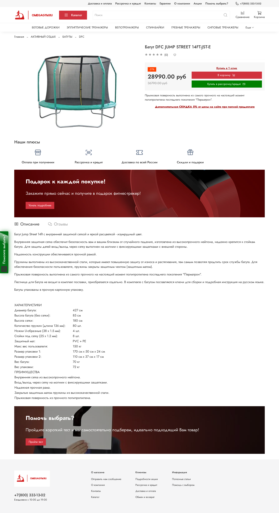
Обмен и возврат (144, 497)
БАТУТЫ (67, 37)
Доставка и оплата (100, 3)
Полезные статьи (181, 479)
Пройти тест (36, 442)
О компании (182, 3)
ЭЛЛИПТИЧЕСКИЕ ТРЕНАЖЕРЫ (87, 27)
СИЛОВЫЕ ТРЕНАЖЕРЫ (222, 27)
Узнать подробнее (40, 205)
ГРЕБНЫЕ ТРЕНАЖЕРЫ (185, 27)
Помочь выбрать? (216, 3)
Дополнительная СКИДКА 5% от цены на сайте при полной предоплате (205, 107)
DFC (81, 37)
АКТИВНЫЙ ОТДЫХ (43, 37)
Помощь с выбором (183, 485)
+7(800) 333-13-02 (248, 4)
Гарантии (165, 3)
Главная (19, 37)
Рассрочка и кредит (128, 3)
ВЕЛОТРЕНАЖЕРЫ (127, 27)
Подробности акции (146, 479)
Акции (198, 3)
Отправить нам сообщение (106, 479)
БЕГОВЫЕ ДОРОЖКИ (45, 27)
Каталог (73, 15)
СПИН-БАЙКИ (155, 27)
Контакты (150, 3)
